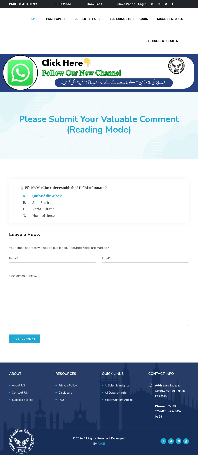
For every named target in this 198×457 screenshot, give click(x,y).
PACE (101, 446)
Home (35, 19)
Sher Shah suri (44, 203)
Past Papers (57, 19)
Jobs (144, 19)
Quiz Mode (63, 4)
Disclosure (65, 395)
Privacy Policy (67, 387)
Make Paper (126, 4)
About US (18, 387)
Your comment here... (23, 278)
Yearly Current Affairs (119, 402)
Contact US (20, 395)
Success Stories (170, 19)
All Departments (116, 395)
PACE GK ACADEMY (23, 4)
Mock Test (94, 4)
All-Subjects (121, 19)
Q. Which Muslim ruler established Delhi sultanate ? (64, 189)
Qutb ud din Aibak (47, 197)
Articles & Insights (163, 42)
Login (142, 4)
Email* (106, 260)
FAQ (61, 402)
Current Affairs (89, 19)
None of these (43, 216)
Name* (13, 260)
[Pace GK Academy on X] (171, 443)
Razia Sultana (43, 210)
